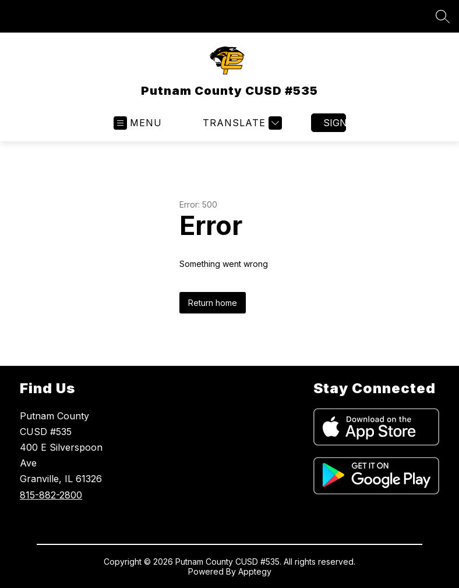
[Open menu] (138, 123)
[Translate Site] (241, 123)
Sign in (334, 123)
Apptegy (254, 571)
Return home (212, 303)
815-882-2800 (51, 495)
